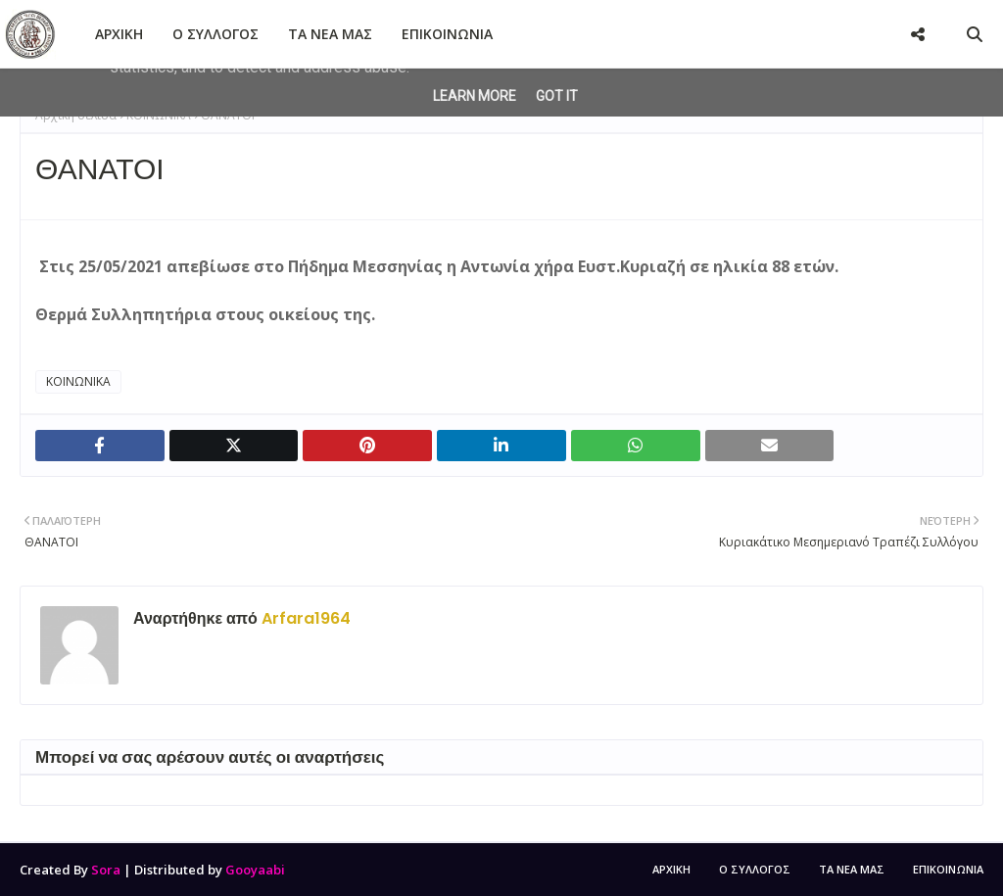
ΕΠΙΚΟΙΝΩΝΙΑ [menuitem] (447, 33)
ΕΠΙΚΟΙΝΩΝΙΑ (948, 869)
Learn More (474, 96)
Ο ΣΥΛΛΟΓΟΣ (754, 869)
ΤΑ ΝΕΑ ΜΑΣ (851, 869)
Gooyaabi (255, 869)
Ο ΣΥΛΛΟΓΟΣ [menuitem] (215, 33)
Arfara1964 (304, 618)
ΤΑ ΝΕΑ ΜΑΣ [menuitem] (330, 33)
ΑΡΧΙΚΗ (671, 869)
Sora (105, 869)
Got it (557, 96)
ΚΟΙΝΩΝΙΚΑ (78, 381)
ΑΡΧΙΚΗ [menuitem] (119, 33)
